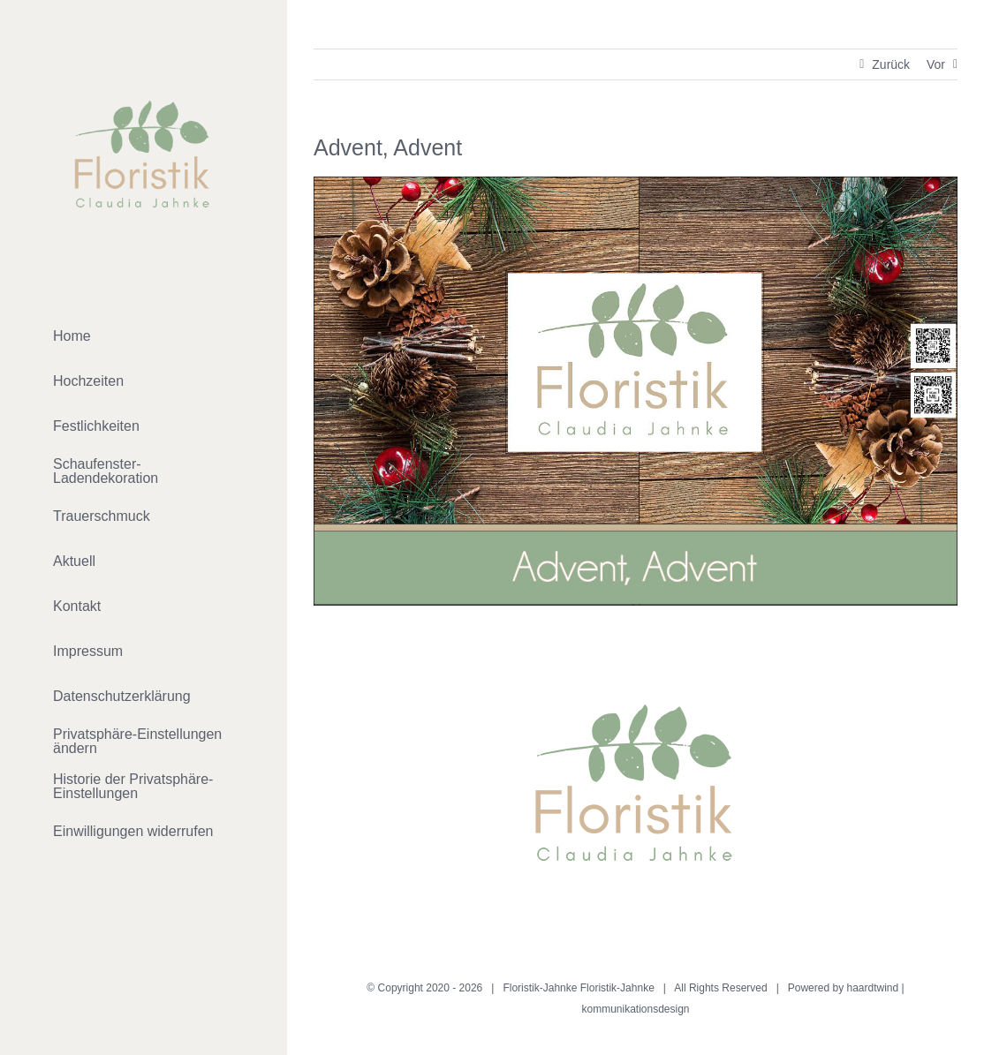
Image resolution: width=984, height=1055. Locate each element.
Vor (936, 64)
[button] (143, 742)
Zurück (891, 64)
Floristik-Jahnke (617, 988)
